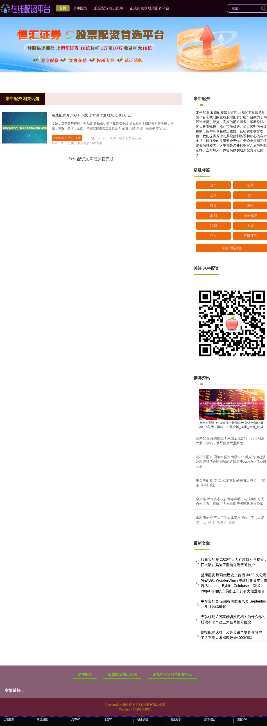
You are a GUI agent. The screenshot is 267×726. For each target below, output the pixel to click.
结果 (213, 236)
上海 (213, 195)
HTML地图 (157, 704)
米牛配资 (80, 8)
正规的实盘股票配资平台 (149, 8)
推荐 (213, 205)
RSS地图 (142, 704)
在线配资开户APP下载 (67, 138)
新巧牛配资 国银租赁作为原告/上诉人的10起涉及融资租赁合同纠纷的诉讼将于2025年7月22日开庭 (231, 461)
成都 (213, 215)
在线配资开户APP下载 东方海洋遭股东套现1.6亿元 (93, 115)
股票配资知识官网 (108, 8)
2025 (213, 225)
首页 (62, 8)
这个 (213, 185)
